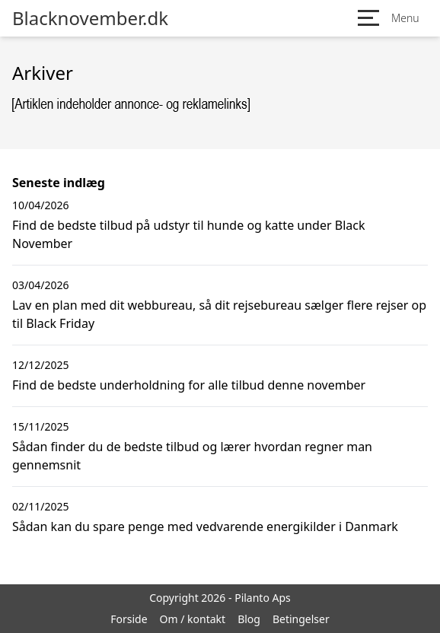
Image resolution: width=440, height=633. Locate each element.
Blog (249, 619)
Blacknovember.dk (90, 18)
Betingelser (301, 619)
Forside (128, 619)
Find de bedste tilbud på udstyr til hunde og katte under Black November (188, 234)
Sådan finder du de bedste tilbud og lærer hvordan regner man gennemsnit (192, 455)
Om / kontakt (193, 619)
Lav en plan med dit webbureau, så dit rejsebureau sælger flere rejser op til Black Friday (219, 314)
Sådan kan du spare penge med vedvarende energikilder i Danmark (205, 526)
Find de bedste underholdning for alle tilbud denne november (188, 385)
